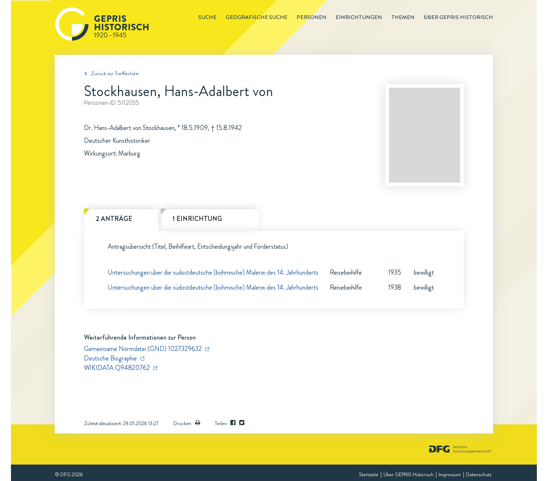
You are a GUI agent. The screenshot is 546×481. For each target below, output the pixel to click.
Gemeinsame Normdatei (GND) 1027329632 (143, 349)
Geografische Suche (256, 17)
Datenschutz (478, 474)
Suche (207, 17)
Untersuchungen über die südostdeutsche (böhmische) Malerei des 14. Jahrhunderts (213, 272)
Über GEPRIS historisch (458, 17)
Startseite (368, 474)
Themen (403, 17)
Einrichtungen (359, 17)
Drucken (186, 423)
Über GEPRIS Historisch (408, 474)
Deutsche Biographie (110, 358)
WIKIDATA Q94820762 (117, 368)
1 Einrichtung (197, 219)
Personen (312, 17)
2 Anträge (114, 219)
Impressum (450, 474)
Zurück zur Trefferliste (115, 73)
